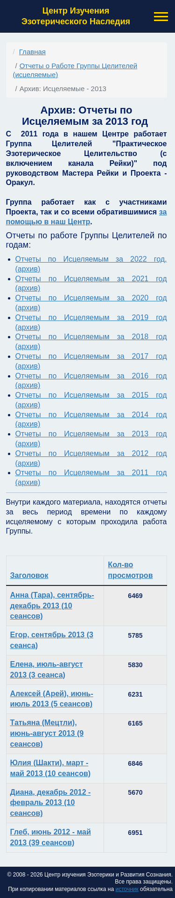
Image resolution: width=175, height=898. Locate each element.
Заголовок (29, 575)
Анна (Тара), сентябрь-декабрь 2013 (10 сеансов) (52, 605)
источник (126, 889)
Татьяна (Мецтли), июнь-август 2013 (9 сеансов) (47, 733)
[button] (160, 16)
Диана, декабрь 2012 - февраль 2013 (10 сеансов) (50, 803)
